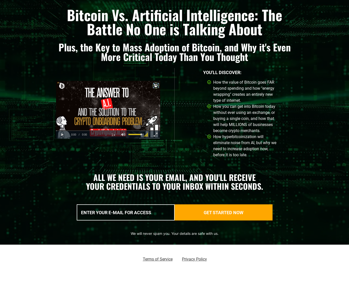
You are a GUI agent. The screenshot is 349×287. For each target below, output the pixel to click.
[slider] (108, 130)
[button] (62, 135)
